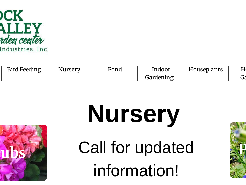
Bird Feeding (24, 69)
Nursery (69, 69)
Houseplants (206, 69)
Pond (115, 69)
